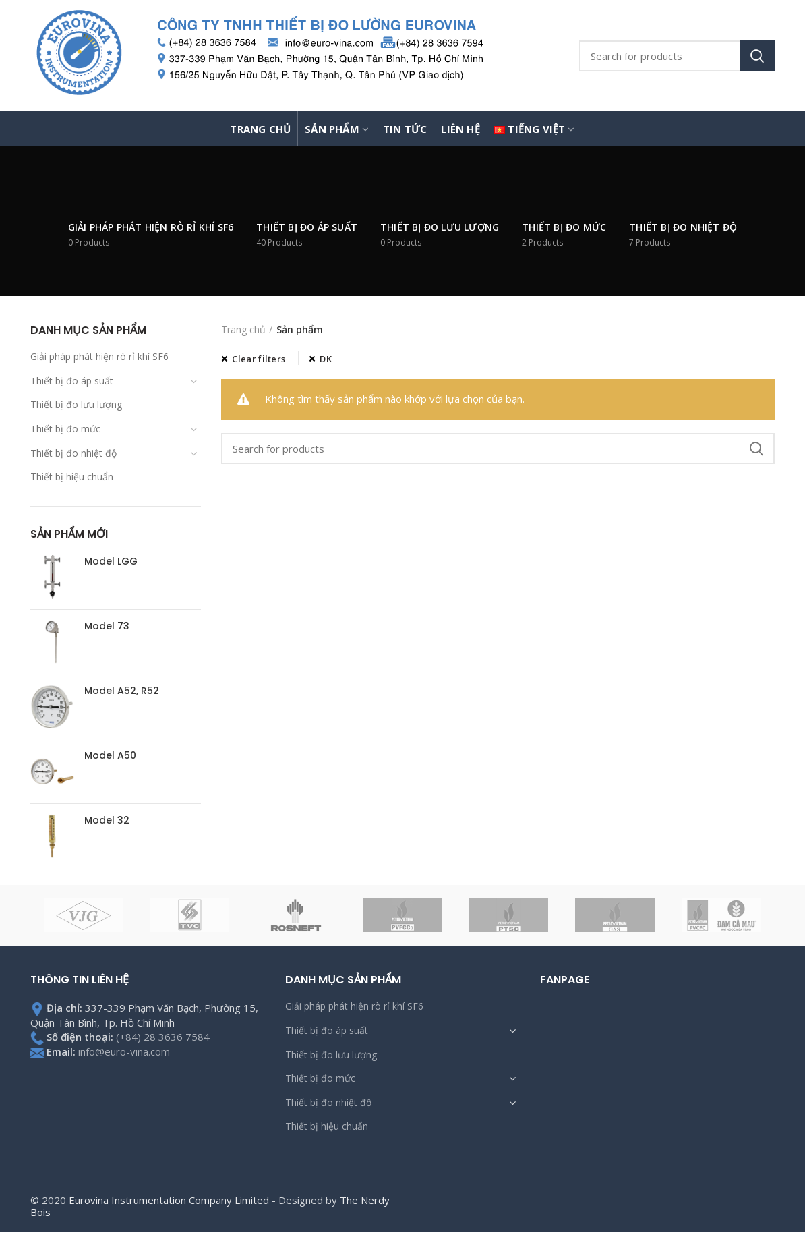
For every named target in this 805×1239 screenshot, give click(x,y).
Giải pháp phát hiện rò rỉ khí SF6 (99, 356)
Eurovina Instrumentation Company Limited (169, 1200)
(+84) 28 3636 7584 (163, 1036)
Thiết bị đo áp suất (71, 380)
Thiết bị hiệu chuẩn (71, 476)
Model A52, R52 (121, 691)
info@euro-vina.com (124, 1051)
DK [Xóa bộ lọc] (326, 359)
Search (757, 55)
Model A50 (110, 755)
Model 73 (106, 626)
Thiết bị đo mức (65, 428)
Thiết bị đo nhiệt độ (73, 452)
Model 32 (106, 820)
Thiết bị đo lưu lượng (76, 404)
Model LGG (111, 561)
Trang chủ (243, 329)
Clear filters (258, 359)
